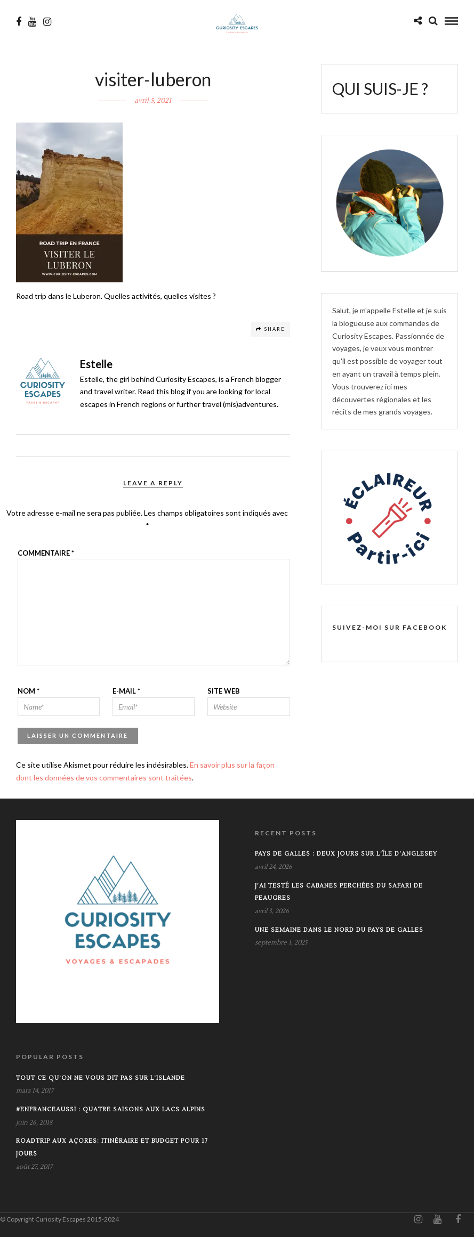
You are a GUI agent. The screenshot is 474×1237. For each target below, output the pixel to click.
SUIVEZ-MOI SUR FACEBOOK (389, 627)
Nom (28, 691)
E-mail (126, 691)
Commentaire (46, 553)
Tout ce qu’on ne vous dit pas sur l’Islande (100, 1078)
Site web (223, 691)
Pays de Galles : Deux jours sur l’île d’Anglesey (346, 854)
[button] (69, 202)
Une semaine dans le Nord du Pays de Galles (339, 930)
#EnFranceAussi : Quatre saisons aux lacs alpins (110, 1109)
